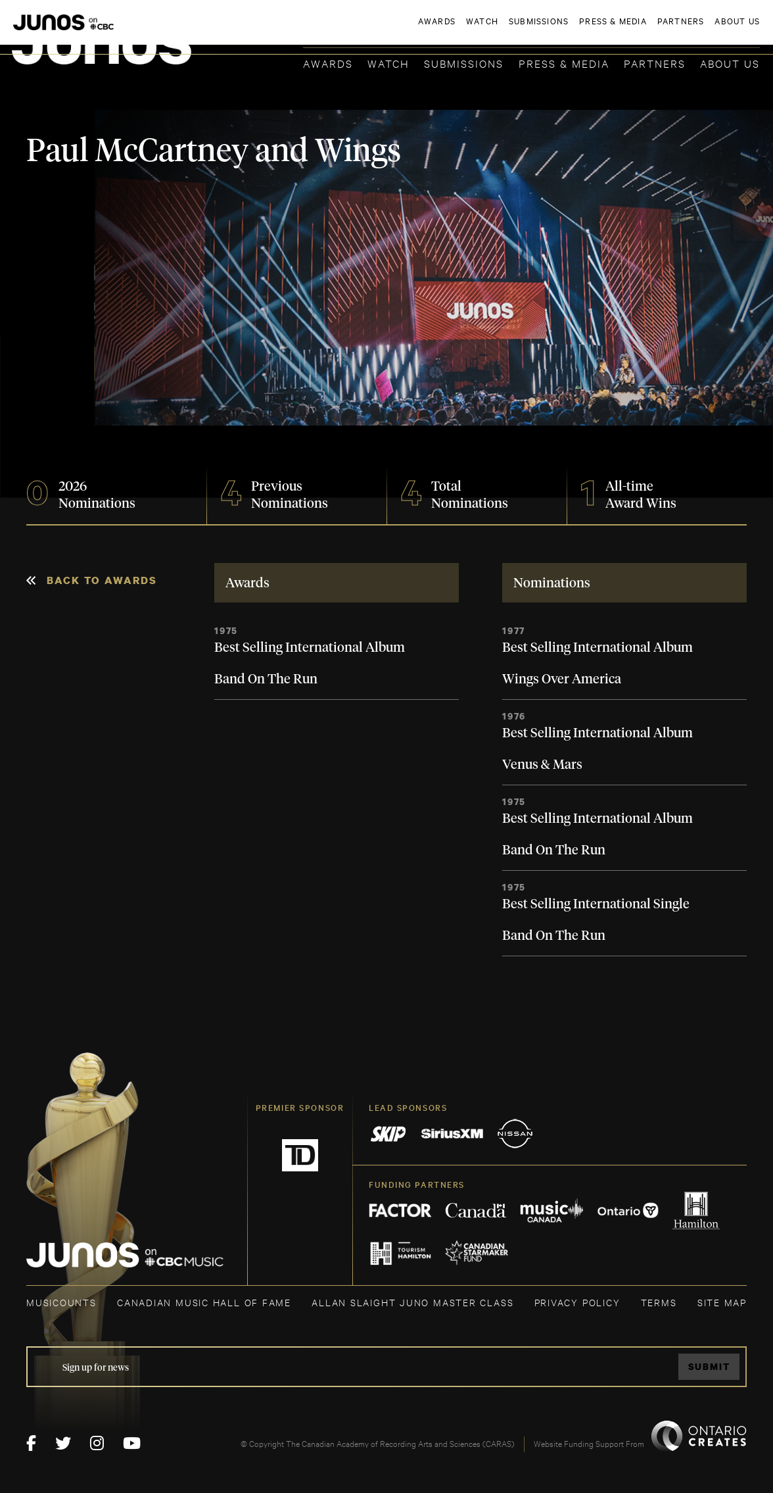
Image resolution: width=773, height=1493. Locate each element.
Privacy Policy (577, 1302)
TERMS (659, 1302)
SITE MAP (722, 1302)
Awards (328, 63)
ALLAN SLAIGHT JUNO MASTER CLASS (412, 1302)
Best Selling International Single (596, 904)
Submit (709, 1366)
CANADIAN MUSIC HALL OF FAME (204, 1302)
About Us (730, 63)
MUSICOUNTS (61, 1302)
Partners (655, 63)
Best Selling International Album (309, 647)
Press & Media (564, 63)
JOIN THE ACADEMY (577, 31)
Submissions (464, 63)
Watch (388, 63)
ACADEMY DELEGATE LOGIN (698, 31)
